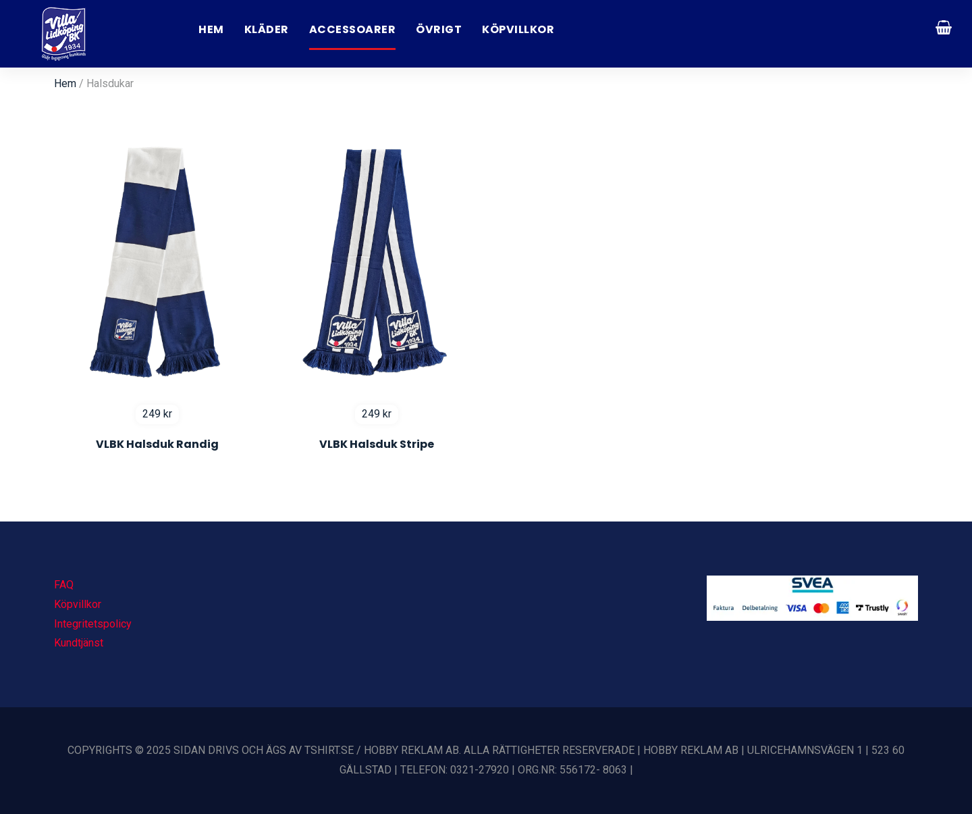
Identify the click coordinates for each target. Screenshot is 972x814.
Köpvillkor (518, 29)
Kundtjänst (78, 642)
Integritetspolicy (93, 623)
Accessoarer (352, 29)
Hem (211, 29)
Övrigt (439, 29)
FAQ (64, 584)
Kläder (266, 29)
